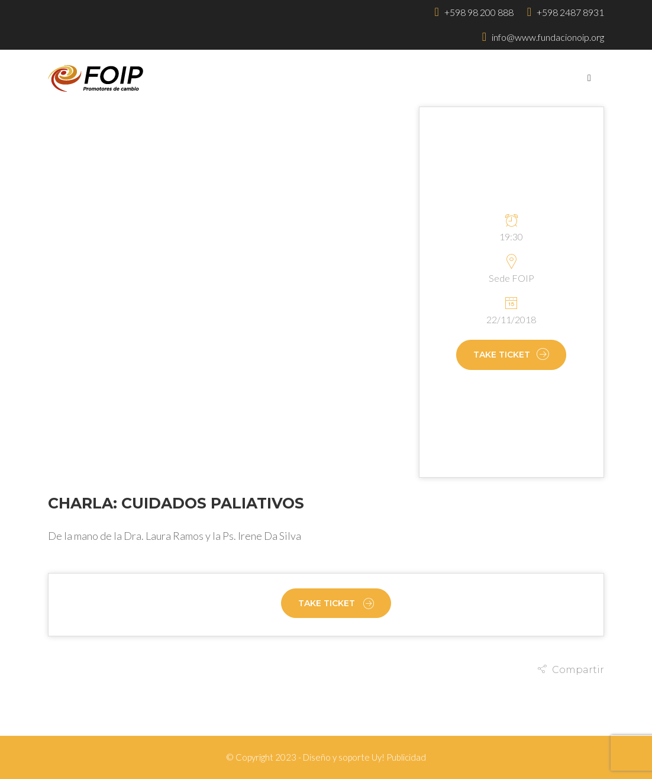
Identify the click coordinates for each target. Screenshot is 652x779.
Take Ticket (511, 355)
